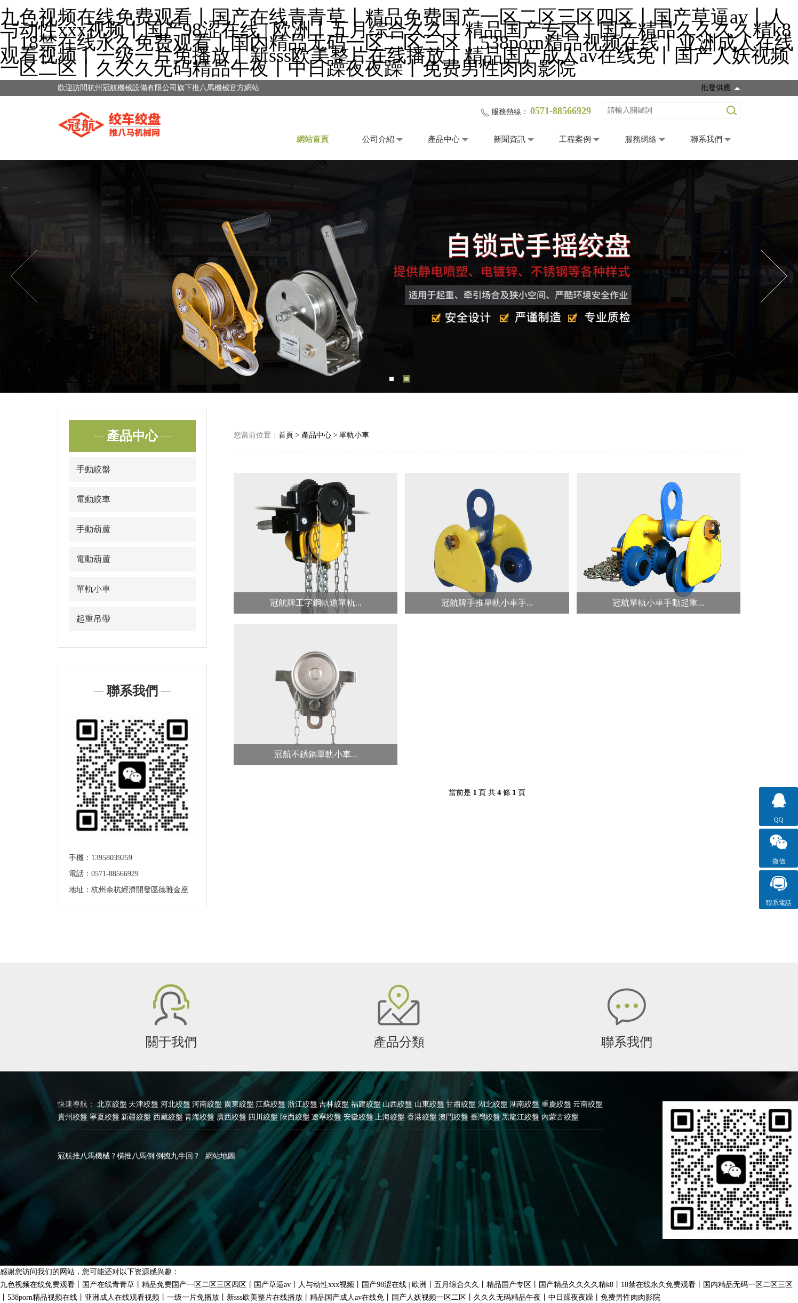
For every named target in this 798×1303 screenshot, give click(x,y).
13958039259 (111, 858)
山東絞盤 (429, 1104)
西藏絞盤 (168, 1117)
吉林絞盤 (334, 1104)
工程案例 (575, 139)
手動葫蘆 (93, 529)
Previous (24, 276)
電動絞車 (93, 499)
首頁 (285, 435)
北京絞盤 (112, 1104)
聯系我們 (706, 139)
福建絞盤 (366, 1104)
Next (774, 276)
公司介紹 (378, 139)
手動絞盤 (93, 469)
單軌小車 (93, 588)
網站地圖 (220, 1156)
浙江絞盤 (302, 1104)
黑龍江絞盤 (520, 1117)
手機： (80, 858)
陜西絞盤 (295, 1117)
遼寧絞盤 (326, 1117)
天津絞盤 (143, 1104)
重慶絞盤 (556, 1104)
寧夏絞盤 (104, 1117)
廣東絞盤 (239, 1104)
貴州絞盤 (72, 1117)
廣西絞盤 (231, 1117)
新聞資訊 (509, 139)
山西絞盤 (397, 1104)
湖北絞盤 (493, 1104)
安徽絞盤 (358, 1117)
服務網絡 (641, 139)
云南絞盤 (588, 1104)
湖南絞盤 (524, 1104)
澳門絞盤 (453, 1117)
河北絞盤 (175, 1104)
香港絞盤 (422, 1117)
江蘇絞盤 (270, 1104)
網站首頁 (313, 139)
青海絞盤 (199, 1117)
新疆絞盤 (136, 1117)
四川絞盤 (263, 1117)
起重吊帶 (93, 618)
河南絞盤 (207, 1104)
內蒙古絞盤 (560, 1117)
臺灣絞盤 (485, 1117)
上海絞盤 (390, 1117)
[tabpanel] (399, 276)
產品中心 (444, 139)
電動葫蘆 (93, 558)
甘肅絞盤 (461, 1104)
